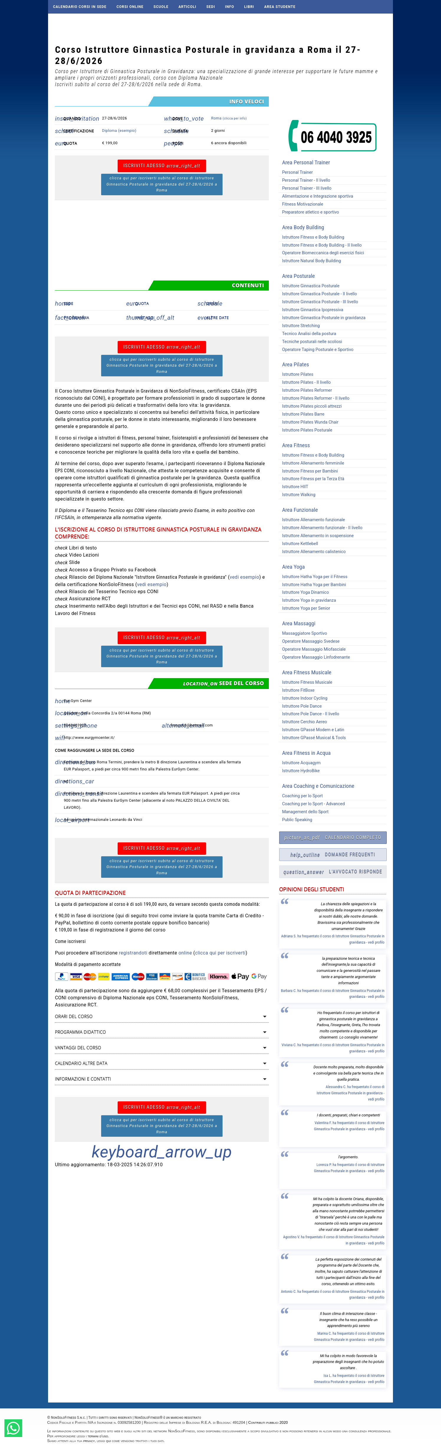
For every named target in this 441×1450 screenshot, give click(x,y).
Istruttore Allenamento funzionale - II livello (320, 527)
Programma (76, 317)
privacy (89, 1440)
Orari (212, 303)
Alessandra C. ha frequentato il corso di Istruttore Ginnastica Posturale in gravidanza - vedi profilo (350, 1093)
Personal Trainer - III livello (305, 188)
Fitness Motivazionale (301, 204)
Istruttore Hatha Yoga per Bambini (312, 584)
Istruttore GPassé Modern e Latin (311, 729)
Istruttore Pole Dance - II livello (309, 713)
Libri (249, 7)
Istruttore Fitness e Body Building (311, 237)
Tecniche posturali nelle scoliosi (310, 341)
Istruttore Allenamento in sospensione (316, 535)
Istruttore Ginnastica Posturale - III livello (318, 301)
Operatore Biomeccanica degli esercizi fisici (321, 252)
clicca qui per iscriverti (220, 953)
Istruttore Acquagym (300, 762)
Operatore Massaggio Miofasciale (312, 649)
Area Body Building (303, 227)
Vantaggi (145, 317)
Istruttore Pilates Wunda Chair (308, 422)
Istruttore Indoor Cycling (303, 698)
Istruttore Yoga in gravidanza (307, 600)
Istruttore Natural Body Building (310, 260)
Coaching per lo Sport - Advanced (312, 803)
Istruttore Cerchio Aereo (303, 721)
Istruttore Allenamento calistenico (312, 551)
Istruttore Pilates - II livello (305, 382)
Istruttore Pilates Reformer (305, 390)
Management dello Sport (304, 811)
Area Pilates (295, 364)
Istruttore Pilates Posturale (305, 430)
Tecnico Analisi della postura (307, 333)
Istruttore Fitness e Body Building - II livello (320, 245)
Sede (68, 303)
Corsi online (130, 7)
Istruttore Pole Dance (300, 706)
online (185, 953)
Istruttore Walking (297, 494)
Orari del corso (74, 1016)
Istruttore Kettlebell (298, 543)
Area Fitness (296, 445)
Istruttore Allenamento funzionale (312, 519)
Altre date (217, 317)
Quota (142, 303)
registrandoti (133, 953)
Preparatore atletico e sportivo (309, 212)
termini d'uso (98, 1436)
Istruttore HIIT (293, 486)
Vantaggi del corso (78, 1047)
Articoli (187, 7)
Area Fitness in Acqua (306, 752)
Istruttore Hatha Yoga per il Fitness (313, 576)
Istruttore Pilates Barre (302, 414)
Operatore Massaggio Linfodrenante (314, 657)
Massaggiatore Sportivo (303, 633)
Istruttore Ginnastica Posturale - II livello (318, 293)
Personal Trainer (296, 172)
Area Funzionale (300, 509)
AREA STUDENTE (279, 7)
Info (229, 7)
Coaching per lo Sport (301, 795)
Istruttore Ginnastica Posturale (309, 285)
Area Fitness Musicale (306, 672)
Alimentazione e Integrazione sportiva (316, 196)
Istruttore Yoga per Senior (304, 608)
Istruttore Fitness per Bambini (308, 471)
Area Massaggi (298, 623)
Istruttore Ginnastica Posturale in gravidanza (322, 317)
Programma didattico (80, 1032)
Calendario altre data (81, 1063)
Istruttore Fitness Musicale (305, 682)
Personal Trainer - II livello (304, 180)
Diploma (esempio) (119, 130)
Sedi (210, 7)
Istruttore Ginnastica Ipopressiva (311, 309)
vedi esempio (244, 577)
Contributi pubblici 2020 (268, 1422)
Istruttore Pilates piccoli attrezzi (310, 406)
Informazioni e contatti (83, 1079)
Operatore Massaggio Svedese (309, 641)
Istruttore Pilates (296, 374)
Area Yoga (293, 566)
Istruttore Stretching (299, 325)
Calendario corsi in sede (79, 7)
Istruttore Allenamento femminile (311, 463)
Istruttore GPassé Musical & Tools (312, 737)
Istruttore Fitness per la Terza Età (311, 478)
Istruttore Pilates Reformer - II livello (314, 398)
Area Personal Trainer (306, 162)
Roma (229, 118)
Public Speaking (295, 819)
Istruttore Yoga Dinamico (304, 592)
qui (108, 1440)
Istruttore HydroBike (299, 770)
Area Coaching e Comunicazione (318, 786)
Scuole (161, 7)
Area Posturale (298, 276)
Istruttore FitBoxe (297, 690)
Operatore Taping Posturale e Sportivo (316, 349)
